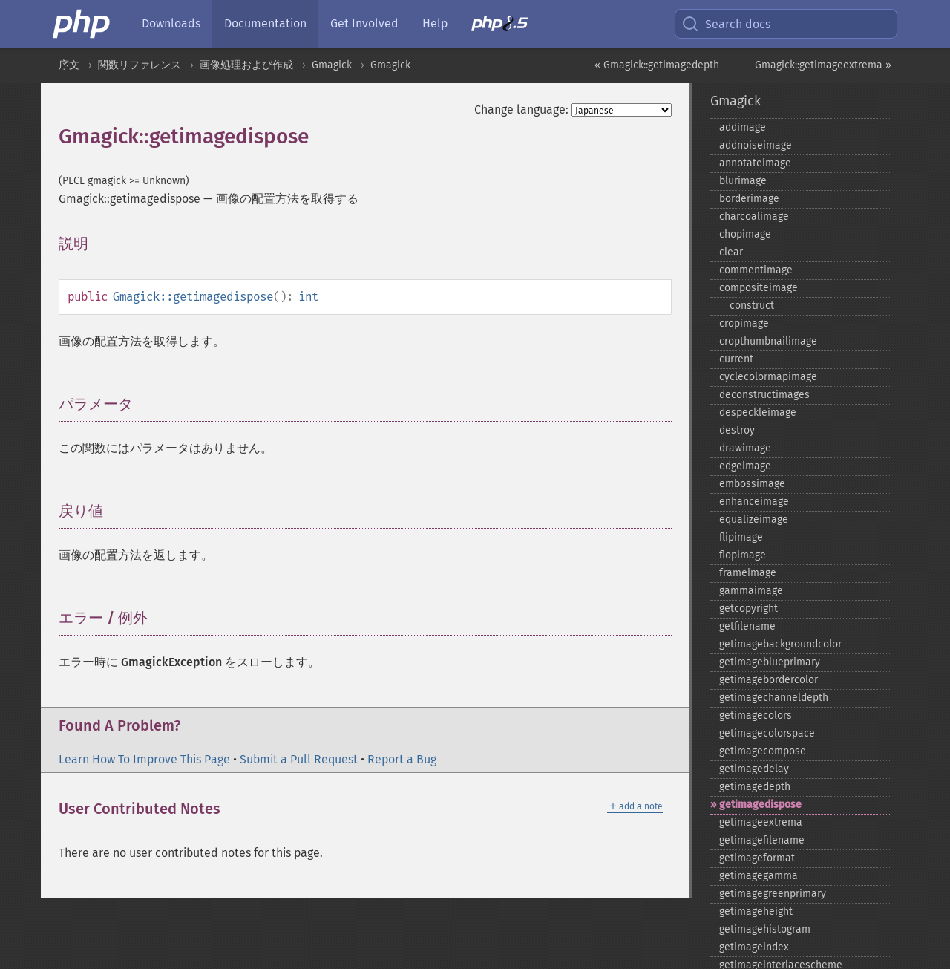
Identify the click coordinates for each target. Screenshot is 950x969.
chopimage (745, 234)
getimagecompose (762, 751)
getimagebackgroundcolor (780, 644)
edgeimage (745, 466)
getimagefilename (762, 840)
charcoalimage (754, 216)
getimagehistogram (764, 929)
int (308, 297)
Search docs (725, 24)
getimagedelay (754, 769)
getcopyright (748, 608)
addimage (742, 127)
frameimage (747, 573)
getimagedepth (754, 786)
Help (435, 23)
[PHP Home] (82, 24)
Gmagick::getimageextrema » (823, 65)
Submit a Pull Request (299, 759)
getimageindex (754, 947)
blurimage (743, 180)
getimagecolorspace (767, 733)
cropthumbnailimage (768, 341)
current (736, 359)
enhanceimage (754, 501)
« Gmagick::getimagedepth (656, 65)
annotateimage (755, 163)
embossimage (752, 483)
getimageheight (756, 911)
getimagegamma (758, 876)
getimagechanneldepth (773, 697)
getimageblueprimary (769, 662)
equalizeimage (753, 519)
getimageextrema (760, 822)
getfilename (747, 626)
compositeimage (758, 287)
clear (731, 252)
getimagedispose (760, 804)
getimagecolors (755, 715)
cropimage (744, 323)
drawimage (745, 448)
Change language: (521, 109)
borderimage (749, 198)
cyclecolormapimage (768, 377)
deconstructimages (764, 394)
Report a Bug (401, 759)
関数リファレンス (139, 65)
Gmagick (332, 65)
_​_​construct (746, 305)
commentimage (756, 270)
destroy (737, 430)
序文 (69, 65)
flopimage (742, 555)
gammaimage (751, 590)
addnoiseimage (755, 145)
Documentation (265, 23)
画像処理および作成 (246, 65)
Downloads (171, 23)
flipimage (741, 537)
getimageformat (757, 858)
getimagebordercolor (768, 679)
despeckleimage (757, 412)
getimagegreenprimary (772, 893)
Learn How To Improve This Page (144, 759)
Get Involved (364, 23)
